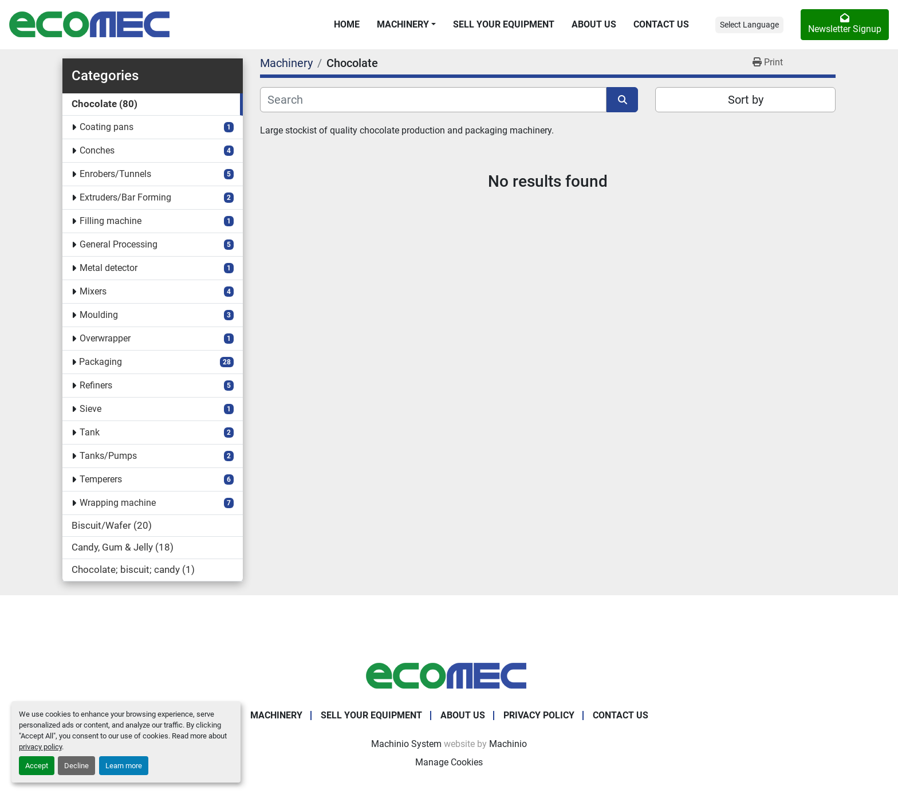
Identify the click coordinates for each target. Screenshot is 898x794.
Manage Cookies (449, 762)
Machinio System (406, 743)
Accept (36, 765)
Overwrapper (105, 338)
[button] (406, 24)
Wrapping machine (118, 502)
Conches (97, 150)
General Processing (118, 244)
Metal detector (108, 267)
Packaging (100, 361)
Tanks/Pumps (108, 455)
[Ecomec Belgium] (449, 675)
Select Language (749, 24)
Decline (76, 765)
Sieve (90, 408)
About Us (594, 24)
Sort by (745, 100)
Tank (90, 432)
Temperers (101, 479)
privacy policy (40, 746)
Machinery (403, 24)
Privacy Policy (538, 715)
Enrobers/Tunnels (115, 173)
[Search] (433, 99)
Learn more (123, 765)
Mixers (93, 291)
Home (347, 24)
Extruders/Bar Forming (125, 197)
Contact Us (661, 24)
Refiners (96, 385)
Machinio (508, 743)
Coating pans (106, 126)
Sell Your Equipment (503, 24)
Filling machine (110, 220)
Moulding (99, 314)
